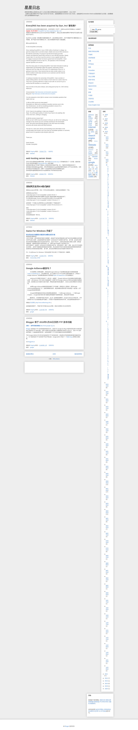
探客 (89, 92)
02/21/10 (107, 407)
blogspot (90, 83)
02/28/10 (107, 415)
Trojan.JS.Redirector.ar (33, 273)
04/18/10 (107, 459)
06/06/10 (107, 511)
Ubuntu (96, 141)
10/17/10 (107, 601)
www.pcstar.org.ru (55, 161)
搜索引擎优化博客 (93, 51)
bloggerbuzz (31, 341)
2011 (106, 674)
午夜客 (90, 95)
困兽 (89, 67)
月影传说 (91, 98)
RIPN (92, 132)
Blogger (28, 328)
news (90, 169)
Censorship (33, 258)
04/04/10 (107, 444)
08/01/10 (107, 556)
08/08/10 (107, 564)
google (32, 311)
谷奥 (89, 61)
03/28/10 (107, 437)
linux (93, 167)
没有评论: (51, 174)
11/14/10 (107, 631)
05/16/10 (107, 489)
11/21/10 (107, 638)
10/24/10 (107, 608)
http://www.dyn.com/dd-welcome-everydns (43, 93)
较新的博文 (30, 354)
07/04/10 (107, 541)
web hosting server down (38, 158)
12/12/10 (107, 660)
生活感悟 (93, 176)
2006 (106, 114)
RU (89, 133)
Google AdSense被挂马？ (38, 268)
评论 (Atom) (56, 359)
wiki (94, 171)
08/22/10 (107, 578)
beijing (90, 155)
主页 (54, 354)
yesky (89, 173)
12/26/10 (107, 668)
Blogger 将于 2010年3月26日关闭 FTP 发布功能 (49, 322)
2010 (106, 131)
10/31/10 (107, 616)
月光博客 (32, 302)
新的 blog (69, 337)
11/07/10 (107, 623)
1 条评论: (50, 151)
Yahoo (90, 151)
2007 (106, 119)
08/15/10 (107, 571)
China (90, 118)
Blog (89, 116)
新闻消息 (96, 701)
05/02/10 (107, 474)
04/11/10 (107, 452)
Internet (92, 127)
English (90, 120)
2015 (106, 683)
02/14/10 (107, 400)
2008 (106, 123)
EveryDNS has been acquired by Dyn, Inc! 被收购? (51, 25)
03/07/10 (107, 422)
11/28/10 (107, 646)
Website (32, 153)
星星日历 (102, 700)
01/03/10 (107, 137)
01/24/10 (107, 160)
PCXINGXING (104, 701)
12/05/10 (107, 653)
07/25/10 (107, 549)
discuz (96, 155)
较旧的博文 (78, 354)
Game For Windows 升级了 (39, 231)
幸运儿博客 (91, 76)
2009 (106, 127)
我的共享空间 (92, 86)
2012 (106, 678)
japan (96, 165)
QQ (97, 130)
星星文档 (108, 700)
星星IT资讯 (91, 79)
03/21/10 (107, 429)
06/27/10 (107, 534)
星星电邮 (91, 701)
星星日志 (32, 7)
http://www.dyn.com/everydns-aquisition (46, 92)
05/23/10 (107, 496)
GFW (38, 258)
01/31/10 (107, 385)
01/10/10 (107, 145)
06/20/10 (107, 526)
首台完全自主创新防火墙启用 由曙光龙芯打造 (40, 234)
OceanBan (91, 70)
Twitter (90, 89)
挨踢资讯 (92, 703)
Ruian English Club (94, 105)
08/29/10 (107, 586)
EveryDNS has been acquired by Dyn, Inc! (50, 31)
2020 (106, 688)
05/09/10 (107, 482)
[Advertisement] (48, 367)
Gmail (90, 123)
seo (96, 169)
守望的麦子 (91, 73)
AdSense (91, 115)
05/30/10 (107, 504)
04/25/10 (107, 467)
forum (96, 158)
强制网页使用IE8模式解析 (38, 186)
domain (95, 156)
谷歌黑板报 (91, 58)
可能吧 (90, 54)
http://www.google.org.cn (47, 325)
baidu (90, 153)
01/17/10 (107, 152)
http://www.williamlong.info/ (43, 302)
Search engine (91, 136)
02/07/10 (107, 392)
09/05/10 (107, 593)
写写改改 (91, 64)
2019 (106, 686)
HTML (90, 125)
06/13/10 (107, 519)
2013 (106, 681)
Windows (90, 149)
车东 (89, 48)
